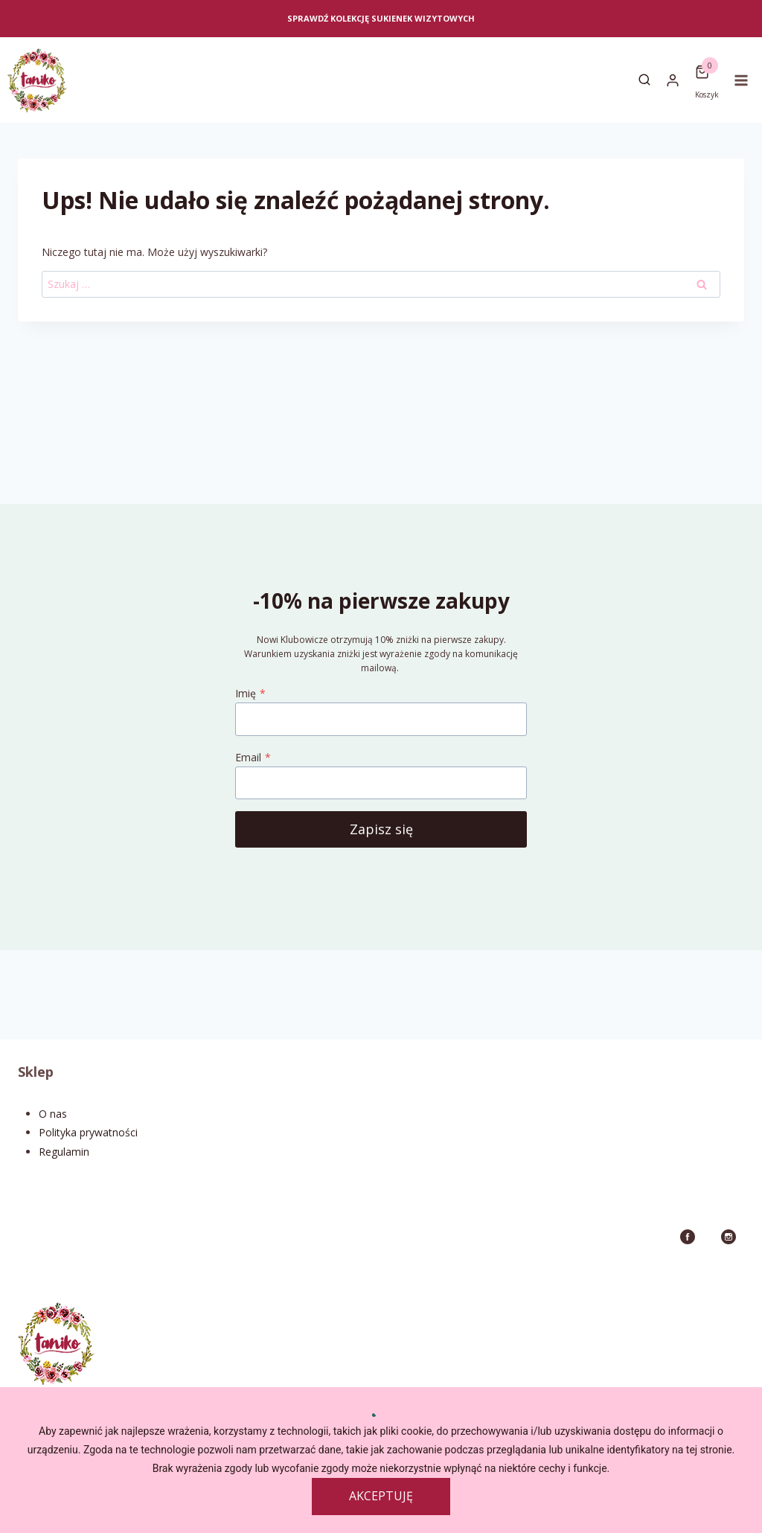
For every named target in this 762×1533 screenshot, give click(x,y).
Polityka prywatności (88, 1132)
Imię (250, 693)
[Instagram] (728, 1237)
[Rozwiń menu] (744, 80)
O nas (53, 1114)
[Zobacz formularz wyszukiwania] (644, 80)
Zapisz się (381, 829)
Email (253, 757)
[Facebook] (687, 1237)
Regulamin (64, 1152)
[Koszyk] (707, 72)
